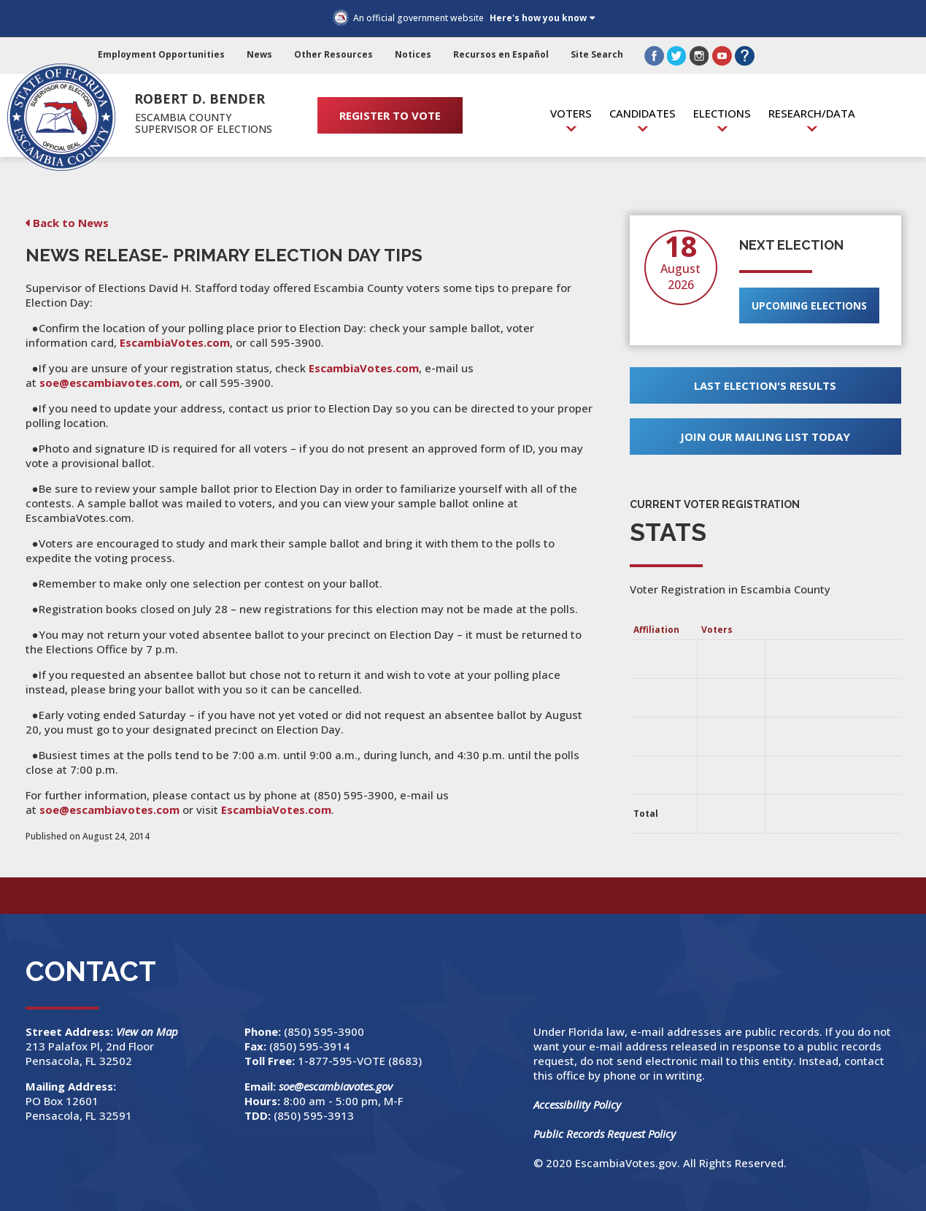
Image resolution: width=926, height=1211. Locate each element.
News (259, 54)
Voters (571, 113)
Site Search (597, 54)
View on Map (148, 1031)
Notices (413, 54)
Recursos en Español (501, 54)
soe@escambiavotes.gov (336, 1086)
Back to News (71, 222)
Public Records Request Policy (604, 1133)
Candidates (642, 113)
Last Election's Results (765, 385)
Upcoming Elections (809, 305)
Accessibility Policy (577, 1104)
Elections (722, 113)
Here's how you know (538, 18)
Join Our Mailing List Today (765, 436)
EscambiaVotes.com (175, 342)
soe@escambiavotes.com (109, 382)
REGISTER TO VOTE (390, 115)
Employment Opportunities (161, 54)
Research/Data (811, 113)
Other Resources (333, 54)
